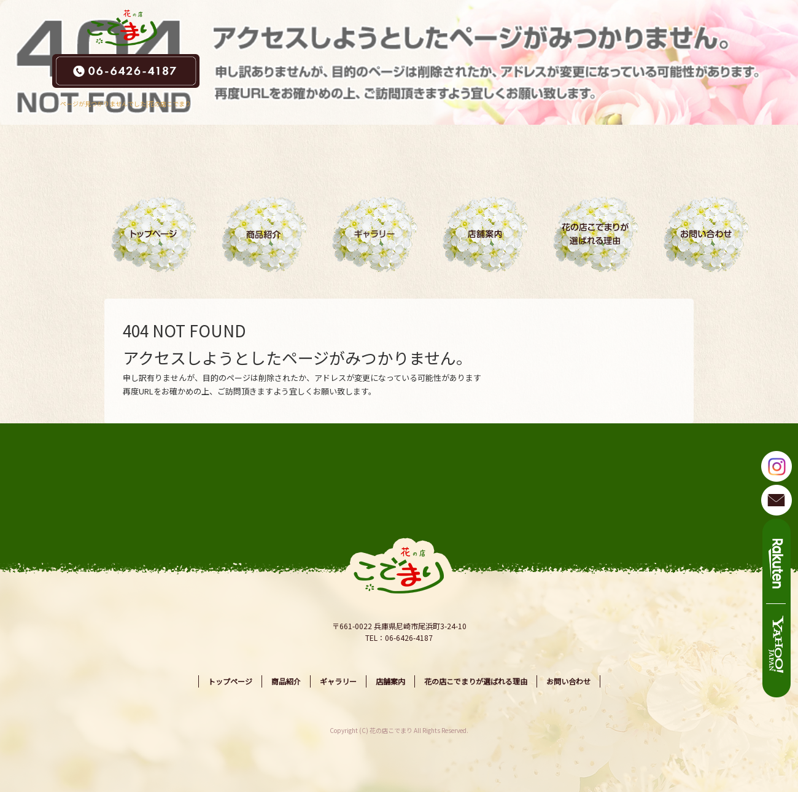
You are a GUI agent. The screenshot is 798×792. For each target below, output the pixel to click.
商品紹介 (264, 234)
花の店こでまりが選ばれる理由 (595, 234)
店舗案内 (485, 234)
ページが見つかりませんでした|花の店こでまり (125, 103)
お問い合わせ (706, 234)
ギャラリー (374, 234)
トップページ (153, 234)
